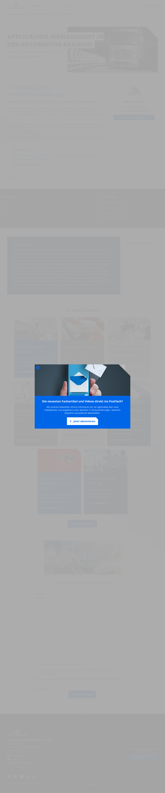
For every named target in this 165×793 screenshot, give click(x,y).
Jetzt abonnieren (82, 421)
